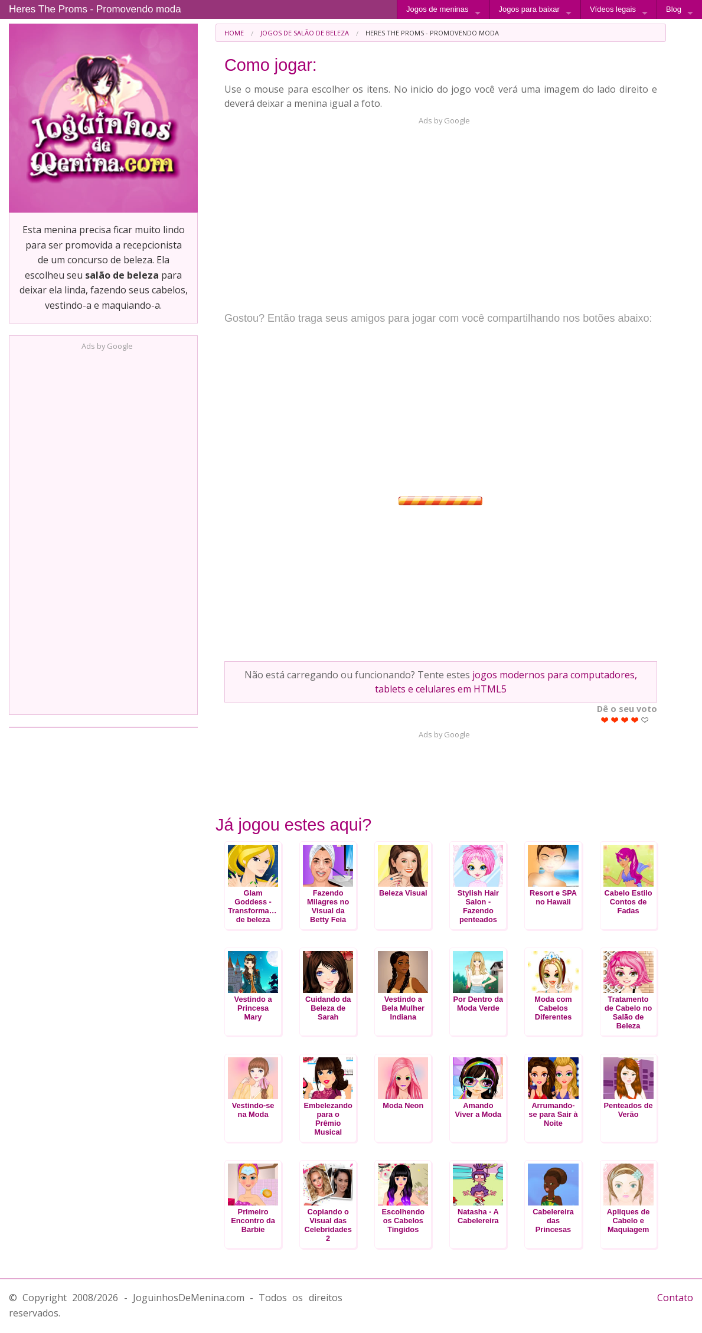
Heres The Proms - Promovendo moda (95, 9)
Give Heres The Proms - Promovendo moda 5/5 (645, 719)
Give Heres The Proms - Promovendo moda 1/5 (605, 719)
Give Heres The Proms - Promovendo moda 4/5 (635, 719)
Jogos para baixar (529, 9)
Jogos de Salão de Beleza (304, 32)
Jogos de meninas (437, 9)
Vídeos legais (613, 9)
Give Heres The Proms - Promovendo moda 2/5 (615, 719)
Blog (673, 9)
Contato (675, 1297)
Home (234, 32)
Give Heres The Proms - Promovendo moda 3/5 (625, 719)
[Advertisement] (103, 529)
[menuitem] (234, 33)
